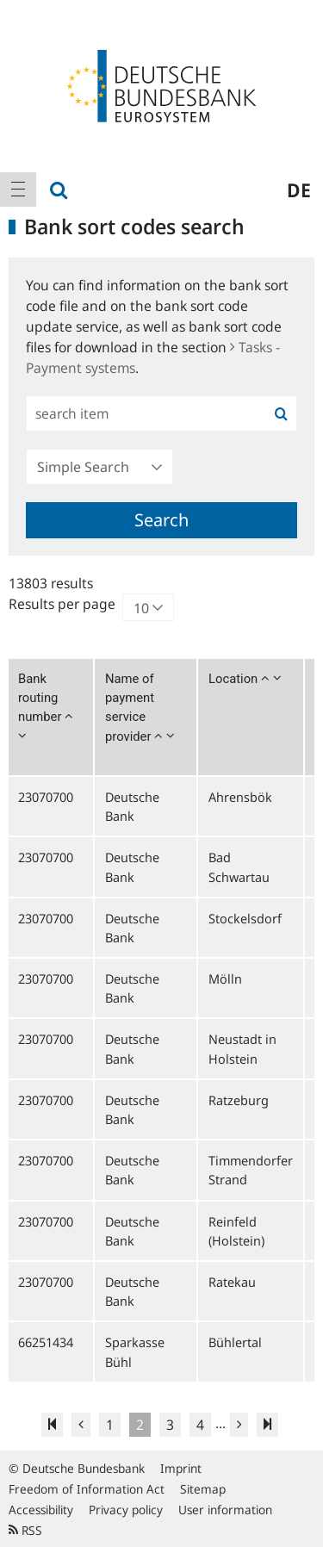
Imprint (181, 1468)
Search (161, 519)
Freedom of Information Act (87, 1489)
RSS (25, 1530)
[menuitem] (18, 189)
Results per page (62, 603)
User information (225, 1509)
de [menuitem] (299, 189)
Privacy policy (126, 1509)
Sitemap (203, 1489)
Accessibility (41, 1509)
